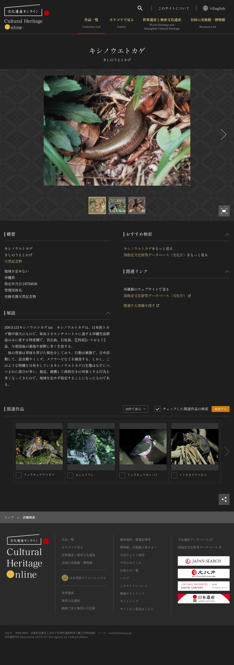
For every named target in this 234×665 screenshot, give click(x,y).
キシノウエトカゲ (138, 248)
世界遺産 (68, 593)
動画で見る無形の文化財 (78, 608)
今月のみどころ (131, 562)
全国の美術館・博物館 (207, 24)
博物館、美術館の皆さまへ (138, 547)
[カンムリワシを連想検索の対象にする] (70, 475)
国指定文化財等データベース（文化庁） (155, 254)
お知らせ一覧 (129, 570)
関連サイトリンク (132, 593)
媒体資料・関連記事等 (135, 539)
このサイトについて (174, 8)
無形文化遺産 (71, 600)
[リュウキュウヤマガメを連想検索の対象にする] (19, 475)
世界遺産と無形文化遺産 (162, 24)
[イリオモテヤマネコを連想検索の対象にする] (174, 475)
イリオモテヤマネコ (193, 475)
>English (214, 8)
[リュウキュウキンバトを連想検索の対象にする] (122, 475)
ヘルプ (124, 578)
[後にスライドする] (223, 134)
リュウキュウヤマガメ (39, 474)
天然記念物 (13, 261)
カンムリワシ (84, 475)
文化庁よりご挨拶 (132, 555)
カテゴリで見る (121, 24)
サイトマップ (129, 601)
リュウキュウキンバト (142, 475)
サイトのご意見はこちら (137, 609)
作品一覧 (91, 24)
